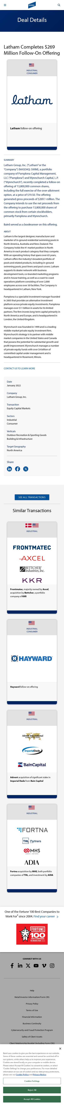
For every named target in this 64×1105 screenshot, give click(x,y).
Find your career (46, 916)
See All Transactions (32, 497)
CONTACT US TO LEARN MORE (19, 368)
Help (32, 990)
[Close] (60, 1051)
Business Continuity (32, 1023)
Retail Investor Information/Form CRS (32, 997)
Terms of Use (32, 1010)
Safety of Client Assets (32, 1036)
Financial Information (32, 1016)
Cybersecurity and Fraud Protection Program (32, 1030)
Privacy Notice (39, 1077)
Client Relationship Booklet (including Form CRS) (32, 1043)
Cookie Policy (22, 1077)
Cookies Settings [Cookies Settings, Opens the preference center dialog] (31, 1084)
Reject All (32, 1093)
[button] (5, 5)
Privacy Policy (32, 1003)
